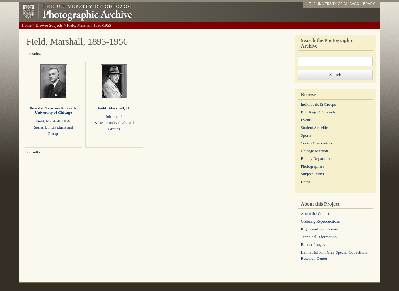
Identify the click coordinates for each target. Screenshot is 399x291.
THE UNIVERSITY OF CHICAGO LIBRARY (342, 4)
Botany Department (316, 158)
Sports (306, 135)
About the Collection (318, 213)
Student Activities (315, 127)
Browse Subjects (49, 25)
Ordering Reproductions (320, 221)
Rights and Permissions (320, 229)
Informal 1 (113, 116)
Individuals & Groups (318, 104)
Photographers (312, 166)
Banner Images (313, 244)
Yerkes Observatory (317, 143)
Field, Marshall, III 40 (53, 121)
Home (27, 25)
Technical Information (319, 236)
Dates (305, 181)
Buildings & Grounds (318, 112)
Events (306, 120)
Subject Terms (312, 174)
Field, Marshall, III (114, 108)
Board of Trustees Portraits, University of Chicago (54, 110)
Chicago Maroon (314, 150)
